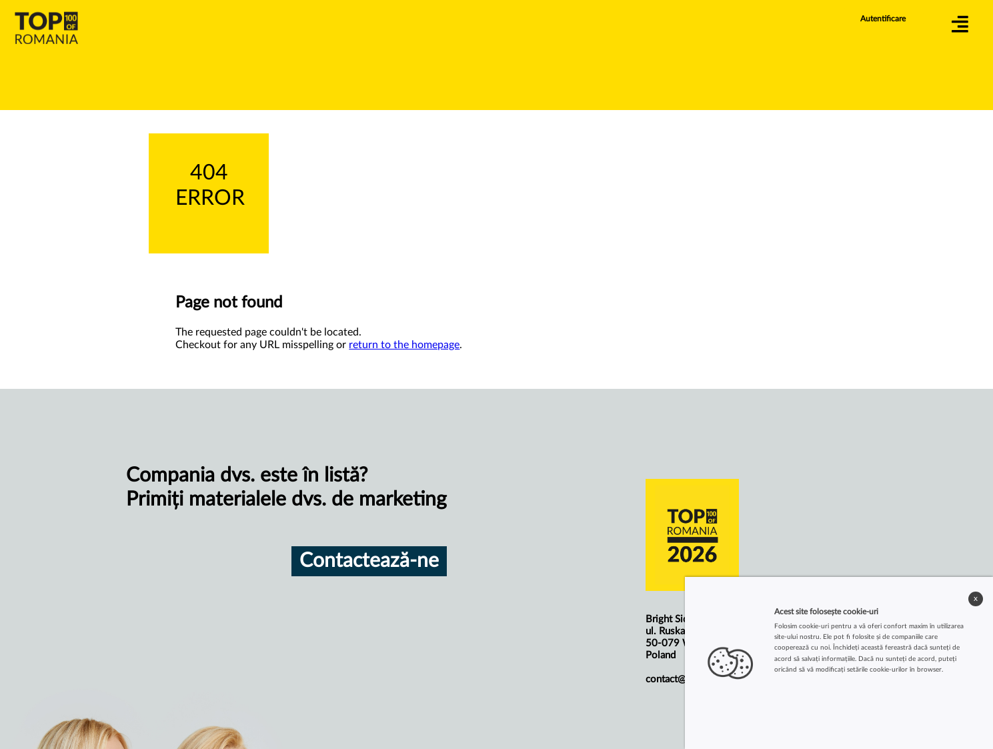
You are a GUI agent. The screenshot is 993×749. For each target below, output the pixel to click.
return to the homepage (404, 344)
